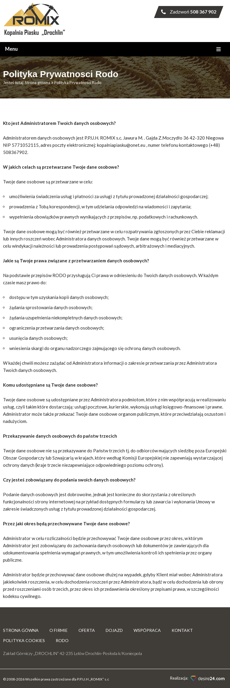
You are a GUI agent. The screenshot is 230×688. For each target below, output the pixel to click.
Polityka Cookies (24, 640)
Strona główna (37, 82)
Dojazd (114, 630)
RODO (62, 640)
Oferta (86, 630)
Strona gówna (21, 630)
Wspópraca (147, 630)
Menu (11, 49)
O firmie (58, 630)
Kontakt (182, 630)
